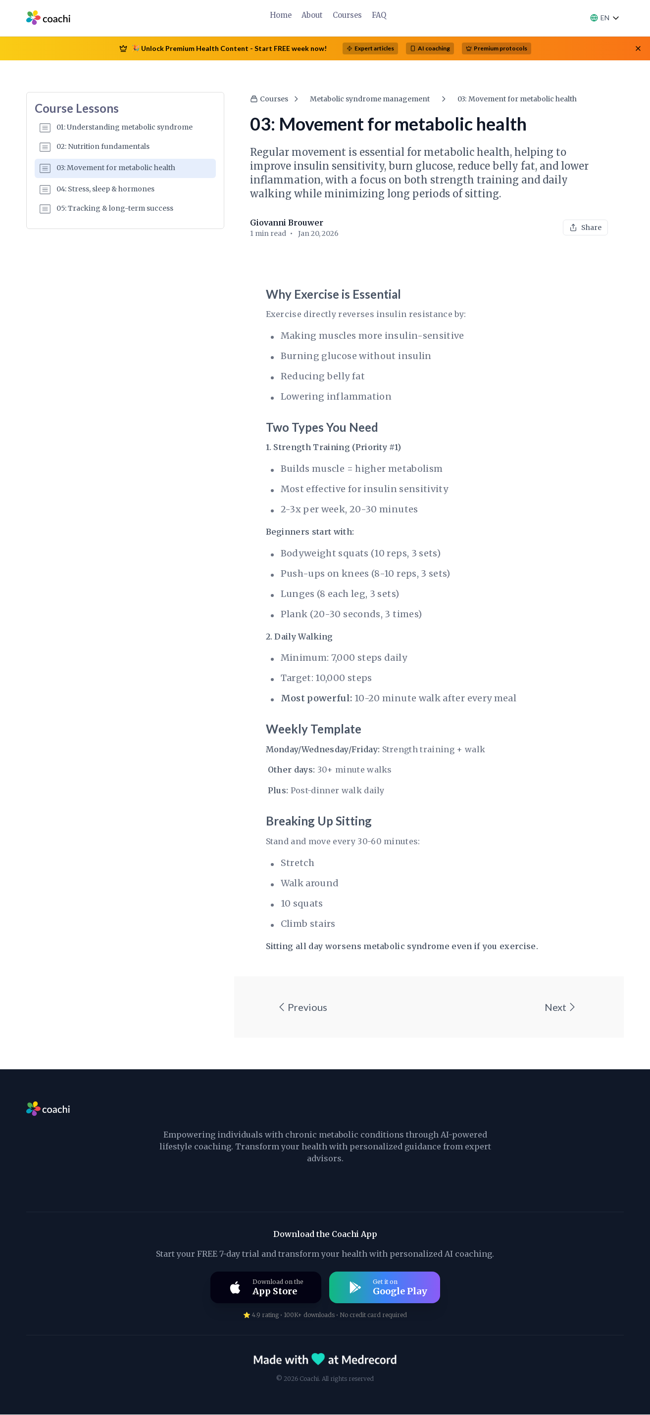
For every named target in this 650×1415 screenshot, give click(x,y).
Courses (347, 14)
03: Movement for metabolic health (107, 168)
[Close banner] (638, 48)
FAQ (378, 14)
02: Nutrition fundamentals (95, 147)
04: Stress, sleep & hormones (97, 189)
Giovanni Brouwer (286, 223)
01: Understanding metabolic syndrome (116, 128)
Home (281, 14)
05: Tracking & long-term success (106, 209)
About (312, 14)
